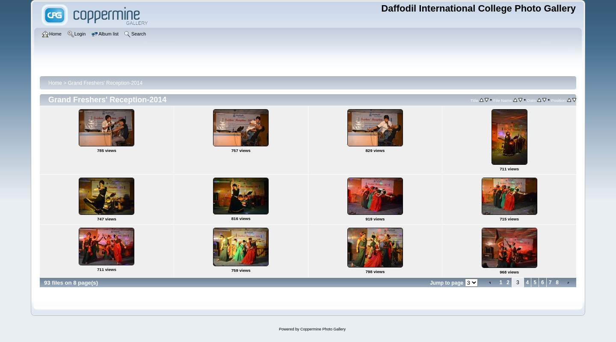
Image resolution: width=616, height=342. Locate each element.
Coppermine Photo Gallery (323, 329)
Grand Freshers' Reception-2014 (105, 83)
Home (55, 83)
